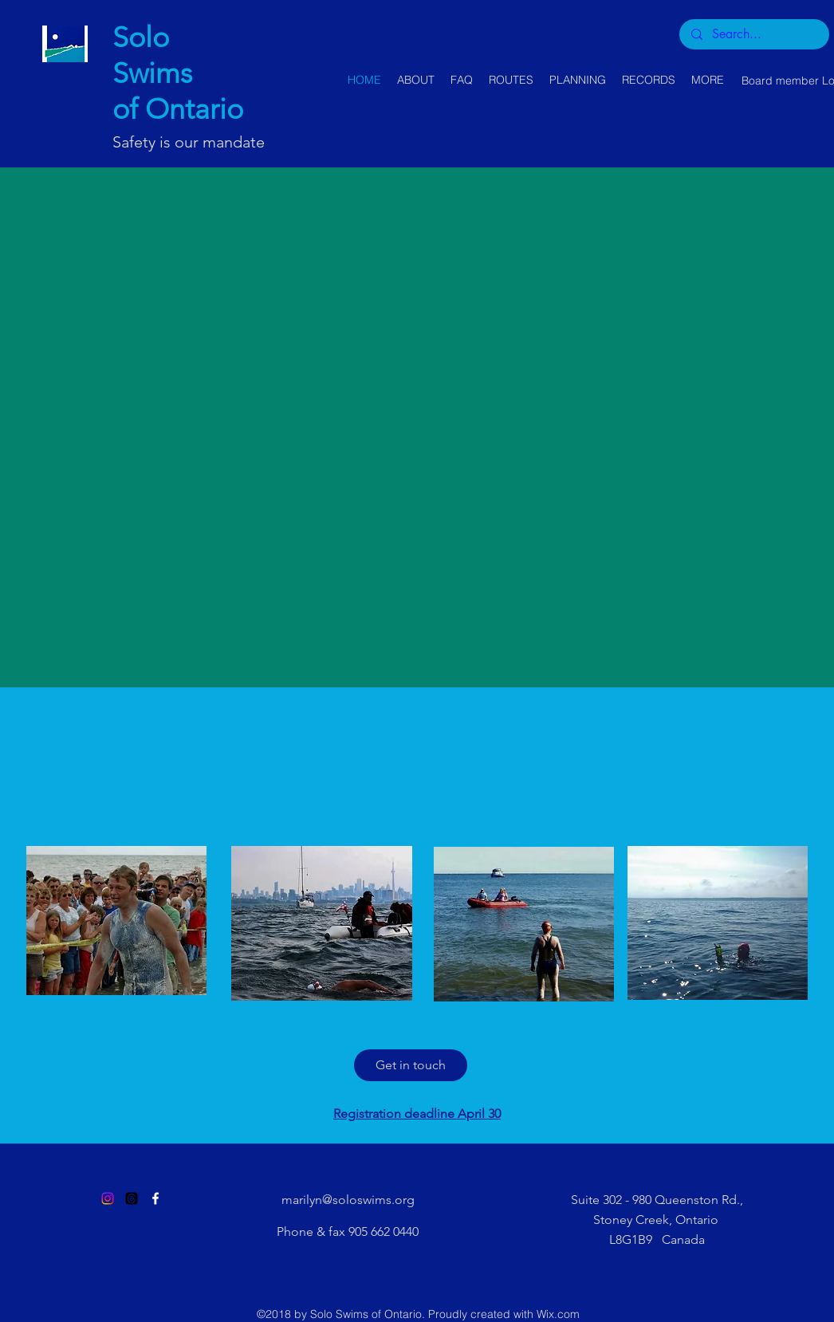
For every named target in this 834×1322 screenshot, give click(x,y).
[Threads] (132, 1198)
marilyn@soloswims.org (348, 1199)
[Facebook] (155, 1198)
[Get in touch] (410, 1065)
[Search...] (754, 34)
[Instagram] (108, 1198)
